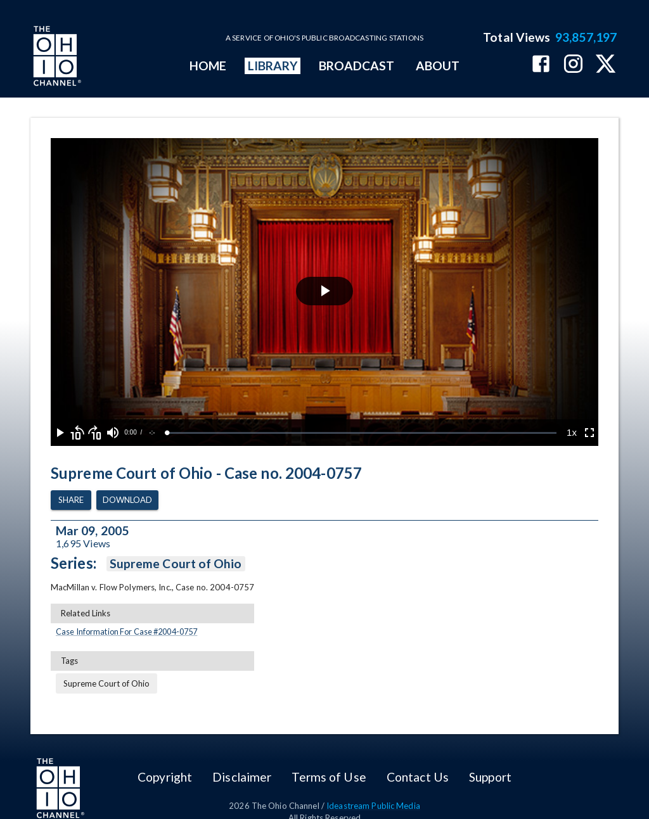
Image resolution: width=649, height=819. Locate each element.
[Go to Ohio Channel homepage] (56, 57)
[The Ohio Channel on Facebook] (541, 65)
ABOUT (437, 65)
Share (71, 500)
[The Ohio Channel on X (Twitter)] (605, 65)
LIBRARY (273, 65)
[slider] (361, 433)
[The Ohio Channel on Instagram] (573, 65)
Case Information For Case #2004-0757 (126, 631)
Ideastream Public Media (373, 806)
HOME (208, 65)
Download (127, 500)
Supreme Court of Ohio (175, 563)
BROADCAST (357, 65)
